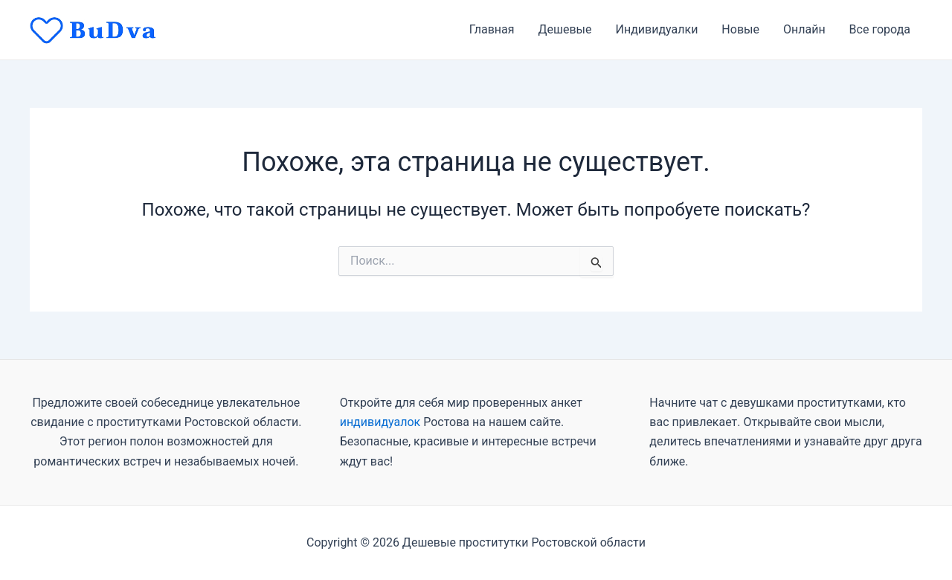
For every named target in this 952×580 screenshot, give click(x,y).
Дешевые (565, 29)
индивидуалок (380, 422)
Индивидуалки (657, 29)
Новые (740, 29)
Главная (492, 29)
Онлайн (804, 29)
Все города (879, 29)
